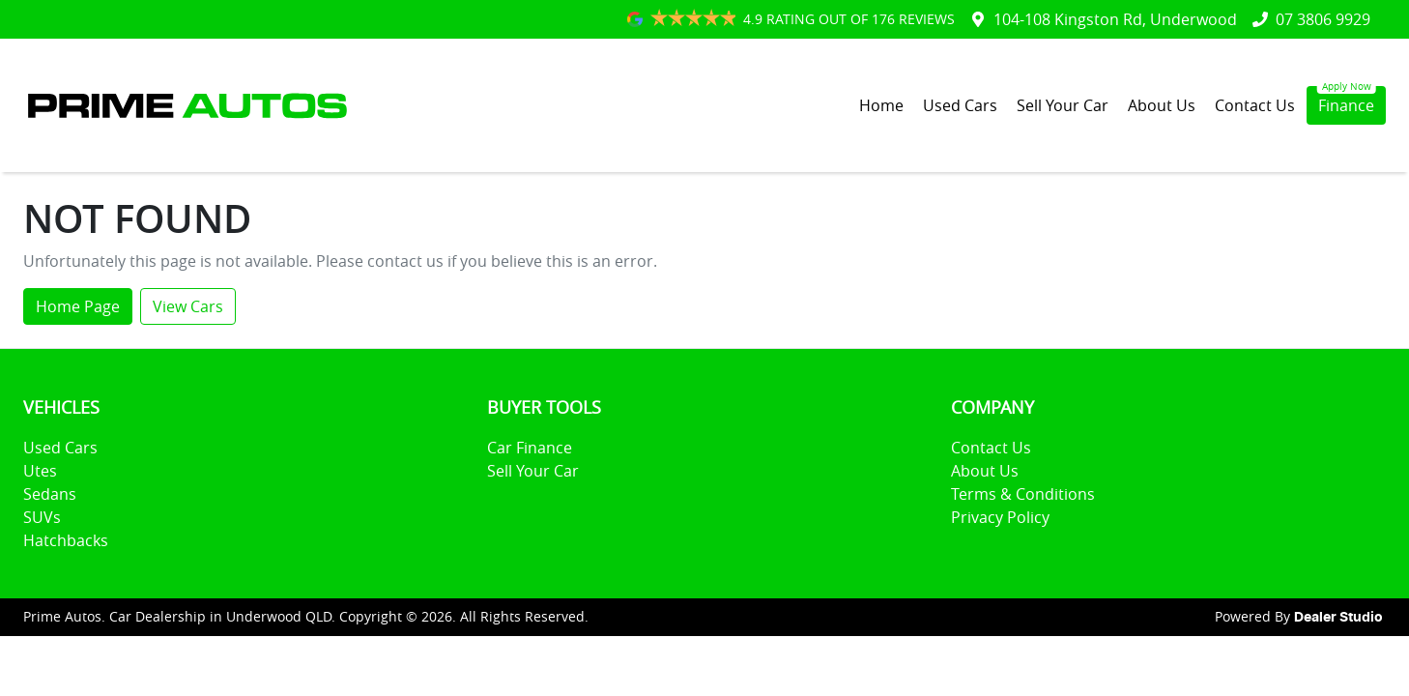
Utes (40, 470)
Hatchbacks (65, 540)
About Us (1161, 105)
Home (881, 105)
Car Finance (529, 447)
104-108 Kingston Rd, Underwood (1115, 19)
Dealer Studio (1338, 617)
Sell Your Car (1062, 105)
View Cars (188, 306)
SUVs (42, 517)
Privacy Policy (1000, 517)
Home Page (78, 306)
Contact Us (1255, 105)
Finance (1346, 105)
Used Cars (960, 105)
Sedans (49, 494)
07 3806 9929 (1323, 19)
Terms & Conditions (1023, 494)
